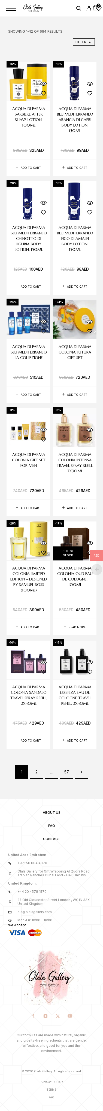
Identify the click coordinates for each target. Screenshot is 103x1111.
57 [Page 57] (66, 772)
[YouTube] (70, 1016)
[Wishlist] (99, 9)
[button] (28, 167)
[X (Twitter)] (58, 1016)
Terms (51, 1089)
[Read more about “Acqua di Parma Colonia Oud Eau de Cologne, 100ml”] (74, 627)
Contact (51, 839)
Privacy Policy (51, 1082)
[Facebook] (33, 1016)
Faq (51, 1097)
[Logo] (33, 8)
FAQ (51, 826)
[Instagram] (45, 1016)
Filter (83, 42)
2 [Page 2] (36, 772)
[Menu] (11, 8)
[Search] (78, 9)
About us (51, 812)
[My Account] (89, 9)
